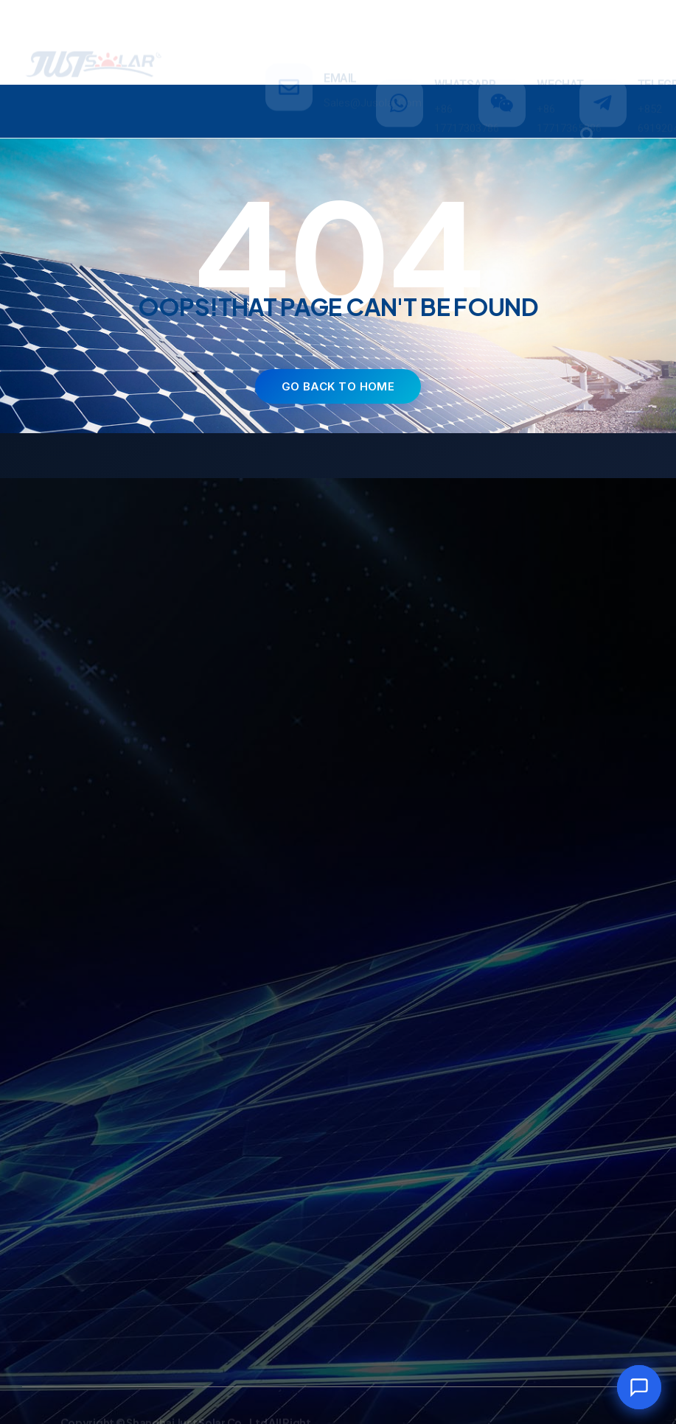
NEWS (521, 97)
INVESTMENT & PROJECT (299, 97)
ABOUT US (435, 97)
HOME (58, 97)
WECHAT (560, 24)
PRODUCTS (152, 98)
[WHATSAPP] (399, 42)
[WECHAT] (502, 42)
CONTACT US (299, 124)
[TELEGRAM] (603, 42)
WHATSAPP (465, 24)
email (340, 34)
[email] (289, 42)
